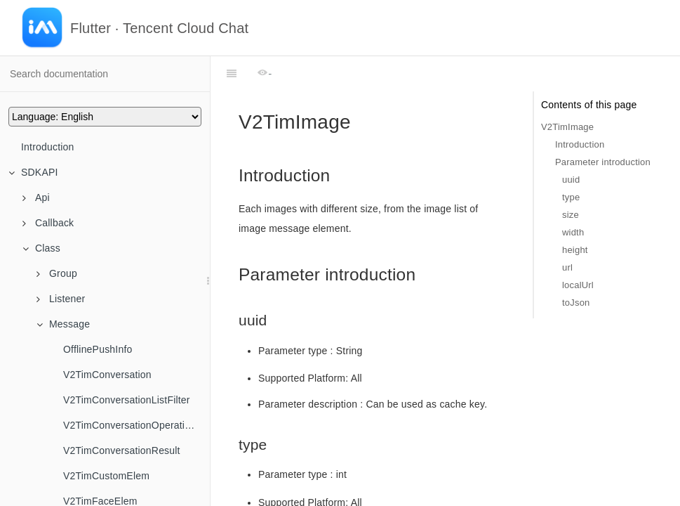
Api (36, 197)
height (575, 250)
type (571, 197)
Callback (48, 222)
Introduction (47, 147)
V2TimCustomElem (106, 475)
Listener (60, 298)
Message (63, 324)
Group (56, 273)
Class (41, 248)
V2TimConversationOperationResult (136, 425)
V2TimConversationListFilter (126, 400)
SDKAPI (33, 172)
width (573, 232)
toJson (576, 302)
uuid (571, 179)
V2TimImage (567, 127)
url (567, 267)
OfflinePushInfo (97, 349)
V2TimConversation (107, 374)
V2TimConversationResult (121, 450)
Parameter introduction (603, 162)
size (570, 214)
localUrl (578, 285)
